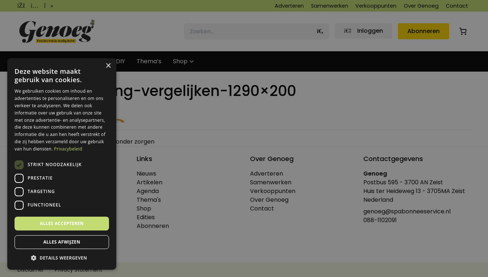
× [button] (108, 66)
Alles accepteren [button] (62, 223)
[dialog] (244, 138)
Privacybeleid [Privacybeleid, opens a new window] (68, 149)
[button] (62, 258)
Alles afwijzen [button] (61, 242)
